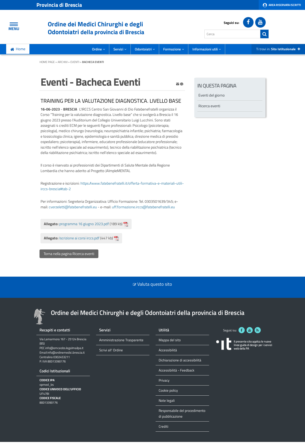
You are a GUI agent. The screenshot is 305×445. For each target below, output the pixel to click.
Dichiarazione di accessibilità (180, 360)
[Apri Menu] (14, 24)
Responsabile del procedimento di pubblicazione (182, 413)
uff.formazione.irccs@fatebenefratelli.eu (143, 207)
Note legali (167, 400)
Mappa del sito (170, 340)
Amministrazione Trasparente (121, 340)
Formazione (173, 49)
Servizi (119, 49)
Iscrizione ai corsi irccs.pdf (79, 238)
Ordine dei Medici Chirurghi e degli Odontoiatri (96, 28)
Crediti (163, 426)
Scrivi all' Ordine (111, 350)
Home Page (47, 62)
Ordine (98, 49)
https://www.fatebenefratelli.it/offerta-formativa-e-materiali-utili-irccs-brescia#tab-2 (112, 186)
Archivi (63, 62)
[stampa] (181, 83)
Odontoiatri (145, 49)
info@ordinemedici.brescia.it (66, 352)
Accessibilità (168, 350)
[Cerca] (232, 34)
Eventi (74, 62)
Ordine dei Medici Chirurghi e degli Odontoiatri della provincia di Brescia (147, 312)
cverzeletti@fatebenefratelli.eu (73, 207)
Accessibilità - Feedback (176, 370)
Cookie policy (168, 390)
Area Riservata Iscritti (285, 5)
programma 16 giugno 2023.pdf (84, 224)
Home (20, 49)
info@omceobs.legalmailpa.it (64, 348)
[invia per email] (178, 83)
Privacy (164, 380)
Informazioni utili (206, 49)
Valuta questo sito (154, 284)
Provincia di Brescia (59, 5)
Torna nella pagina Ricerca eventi (69, 253)
